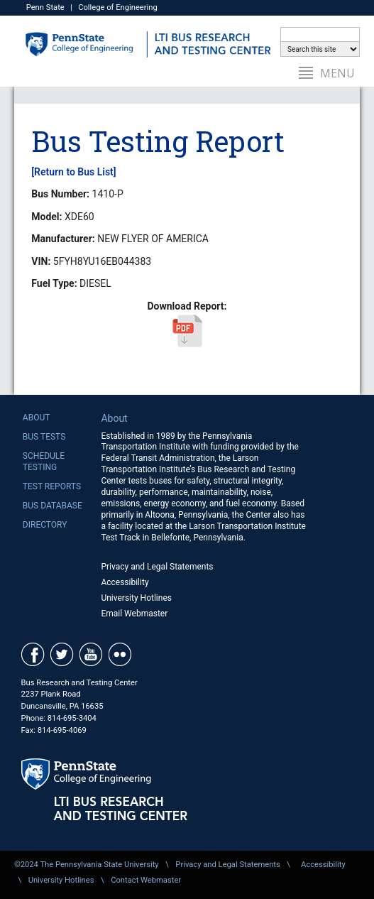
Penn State (45, 7)
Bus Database (52, 506)
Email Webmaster (134, 614)
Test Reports (52, 486)
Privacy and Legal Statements (157, 567)
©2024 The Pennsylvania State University (86, 864)
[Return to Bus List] (73, 172)
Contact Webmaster (146, 880)
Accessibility (124, 582)
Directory (45, 525)
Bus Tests (44, 437)
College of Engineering (118, 7)
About (36, 418)
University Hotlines (136, 598)
